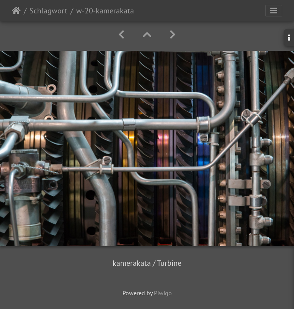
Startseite (16, 10)
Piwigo (163, 293)
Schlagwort (48, 11)
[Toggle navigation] (273, 10)
